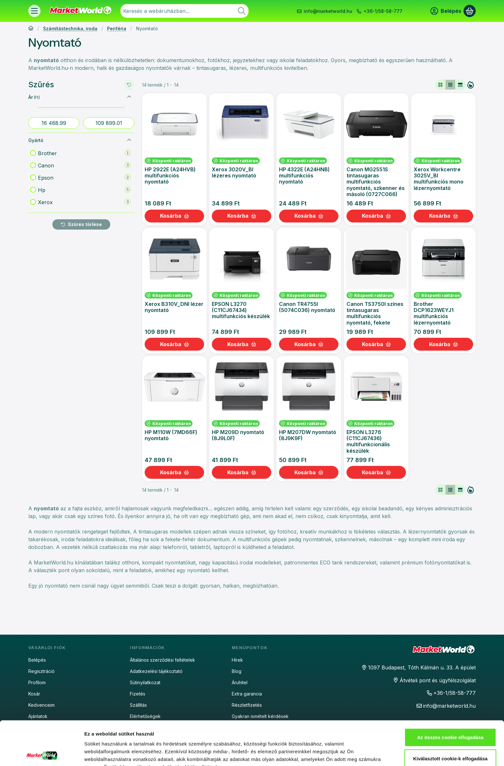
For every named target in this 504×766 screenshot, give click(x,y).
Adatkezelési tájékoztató (156, 671)
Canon (84, 165)
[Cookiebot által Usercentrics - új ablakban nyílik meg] (42, 753)
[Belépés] (446, 11)
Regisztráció (41, 671)
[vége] (108, 123)
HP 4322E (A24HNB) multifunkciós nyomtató (304, 175)
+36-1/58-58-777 (383, 11)
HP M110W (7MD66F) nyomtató (171, 435)
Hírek (237, 660)
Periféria (116, 28)
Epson (84, 177)
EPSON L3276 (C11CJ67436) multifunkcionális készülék (368, 441)
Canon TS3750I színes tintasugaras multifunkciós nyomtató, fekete (374, 313)
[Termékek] (34, 11)
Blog (236, 671)
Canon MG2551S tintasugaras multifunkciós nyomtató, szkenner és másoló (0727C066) (375, 181)
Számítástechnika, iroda (70, 28)
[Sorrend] (470, 85)
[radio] (440, 85)
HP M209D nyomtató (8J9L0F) (238, 435)
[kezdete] (53, 123)
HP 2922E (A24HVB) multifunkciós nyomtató (170, 175)
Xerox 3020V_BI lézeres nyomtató (234, 172)
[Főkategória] (30, 29)
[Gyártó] (129, 140)
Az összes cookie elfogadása (450, 693)
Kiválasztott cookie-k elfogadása (450, 714)
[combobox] (184, 11)
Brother (84, 153)
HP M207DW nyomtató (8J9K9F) (307, 435)
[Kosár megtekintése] (470, 11)
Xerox (84, 202)
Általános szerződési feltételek (162, 660)
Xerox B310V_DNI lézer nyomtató (174, 307)
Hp (84, 189)
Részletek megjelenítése (112, 753)
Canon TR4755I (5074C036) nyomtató (307, 307)
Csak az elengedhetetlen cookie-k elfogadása (450, 739)
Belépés (37, 660)
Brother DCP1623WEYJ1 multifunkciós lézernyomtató (434, 313)
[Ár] (129, 97)
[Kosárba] (174, 216)
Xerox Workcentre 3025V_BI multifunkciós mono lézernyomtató (439, 178)
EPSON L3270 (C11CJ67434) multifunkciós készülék (241, 310)
